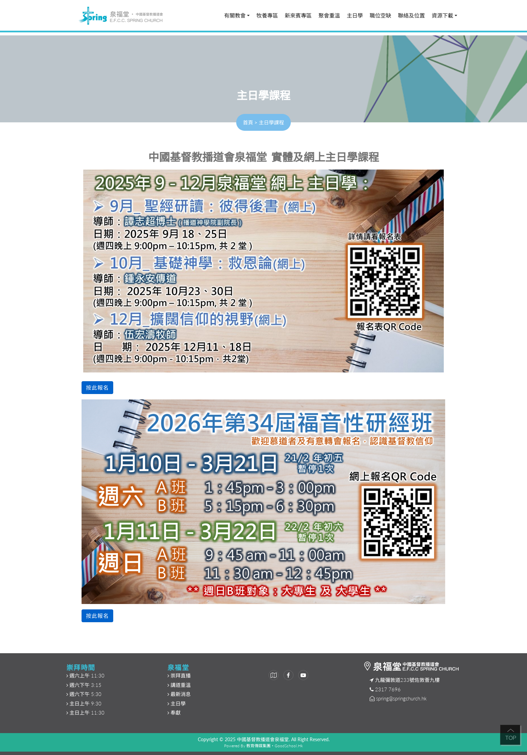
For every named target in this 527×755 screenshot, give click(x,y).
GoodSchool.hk (289, 745)
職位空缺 (380, 15)
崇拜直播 (180, 675)
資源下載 (444, 15)
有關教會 (237, 15)
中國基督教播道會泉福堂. (263, 739)
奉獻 (175, 712)
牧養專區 (267, 15)
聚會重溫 (329, 15)
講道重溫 (180, 685)
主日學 (355, 15)
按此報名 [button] (97, 387)
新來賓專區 (298, 15)
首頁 (248, 122)
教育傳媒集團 (258, 745)
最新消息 (180, 694)
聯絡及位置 (411, 15)
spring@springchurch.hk (401, 698)
